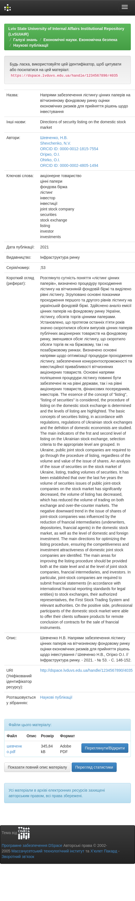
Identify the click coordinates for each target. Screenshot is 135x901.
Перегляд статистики (94, 767)
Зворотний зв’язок (18, 856)
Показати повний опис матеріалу (37, 767)
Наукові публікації (30, 45)
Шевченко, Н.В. (54, 137)
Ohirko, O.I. (50, 160)
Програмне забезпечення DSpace (32, 845)
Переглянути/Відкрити (105, 748)
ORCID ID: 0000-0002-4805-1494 (69, 165)
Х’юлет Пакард (104, 851)
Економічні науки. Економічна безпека (80, 39)
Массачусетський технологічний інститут (47, 851)
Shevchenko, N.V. (55, 143)
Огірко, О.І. (50, 154)
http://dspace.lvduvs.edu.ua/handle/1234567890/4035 (86, 670)
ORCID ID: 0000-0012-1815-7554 (69, 149)
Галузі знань (25, 39)
